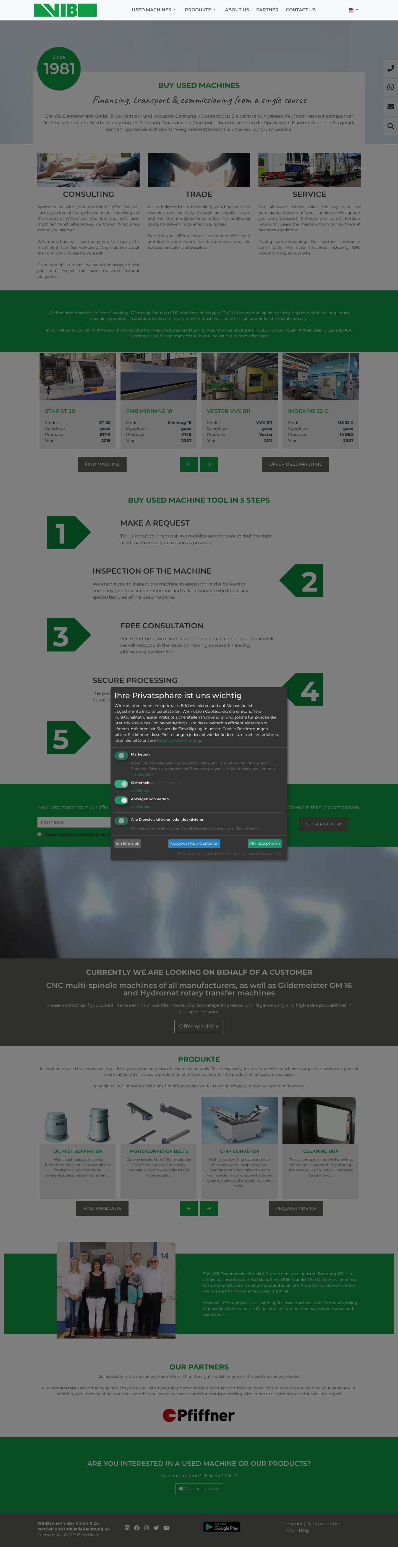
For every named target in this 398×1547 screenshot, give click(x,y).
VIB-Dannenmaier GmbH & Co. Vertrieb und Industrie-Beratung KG (228, 853)
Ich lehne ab (127, 843)
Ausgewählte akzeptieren (194, 843)
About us (237, 9)
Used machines (152, 9)
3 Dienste (142, 774)
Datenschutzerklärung (178, 740)
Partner (267, 9)
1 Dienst (140, 790)
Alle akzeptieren (264, 843)
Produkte (198, 9)
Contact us (301, 9)
